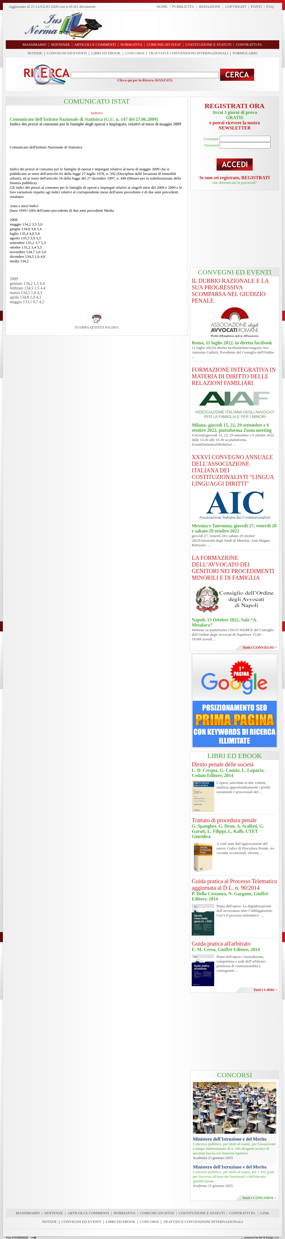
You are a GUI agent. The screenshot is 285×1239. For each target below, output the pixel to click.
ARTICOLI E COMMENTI (88, 1213)
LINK (264, 1213)
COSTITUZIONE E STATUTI (202, 1213)
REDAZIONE (210, 6)
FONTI (256, 6)
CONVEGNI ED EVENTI (67, 53)
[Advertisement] (234, 229)
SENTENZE (53, 1213)
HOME (162, 6)
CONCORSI (134, 53)
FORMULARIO (245, 53)
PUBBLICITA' (183, 6)
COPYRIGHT (235, 6)
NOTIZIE (35, 53)
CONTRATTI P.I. (242, 1213)
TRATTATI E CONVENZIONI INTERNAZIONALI (188, 53)
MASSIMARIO (28, 1213)
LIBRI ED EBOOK (106, 53)
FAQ (269, 6)
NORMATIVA (125, 1213)
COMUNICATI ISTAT (157, 1213)
